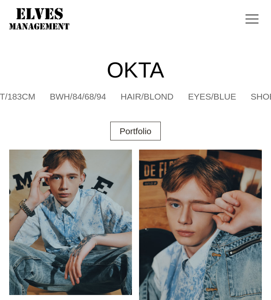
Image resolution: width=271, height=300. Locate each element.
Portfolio (135, 131)
